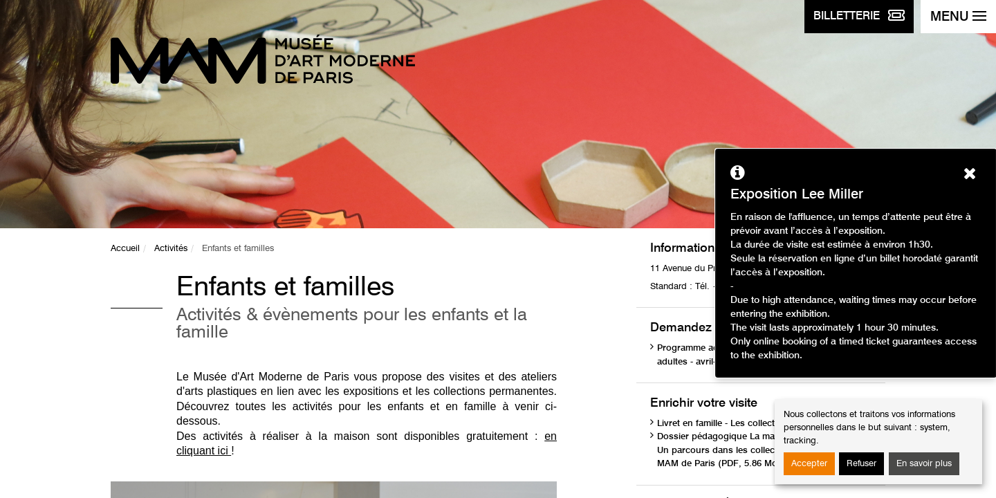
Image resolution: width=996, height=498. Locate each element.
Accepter (809, 463)
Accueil (125, 248)
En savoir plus (924, 463)
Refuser (861, 463)
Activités (170, 248)
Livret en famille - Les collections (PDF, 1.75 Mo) (757, 423)
